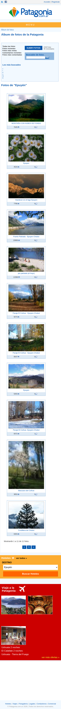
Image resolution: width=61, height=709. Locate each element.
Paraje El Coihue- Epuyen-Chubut (26, 430)
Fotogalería (23, 704)
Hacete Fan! (6, 2)
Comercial (52, 704)
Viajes (15, 704)
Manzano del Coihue (26, 491)
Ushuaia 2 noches (10, 647)
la (3, 76)
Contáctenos (42, 704)
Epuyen (26, 163)
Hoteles (8, 704)
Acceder (47, 2)
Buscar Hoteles (30, 574)
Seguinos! (2, 2)
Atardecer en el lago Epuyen (26, 200)
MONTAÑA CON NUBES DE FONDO (26, 123)
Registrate (56, 2)
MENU (30, 25)
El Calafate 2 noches (12, 650)
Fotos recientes (8, 48)
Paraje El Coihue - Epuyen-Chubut (26, 313)
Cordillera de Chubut (26, 530)
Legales (32, 704)
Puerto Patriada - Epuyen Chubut (26, 237)
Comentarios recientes (11, 53)
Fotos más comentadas (12, 55)
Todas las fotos (8, 46)
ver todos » (21, 558)
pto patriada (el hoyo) (26, 273)
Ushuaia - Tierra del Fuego (15, 654)
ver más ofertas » (50, 657)
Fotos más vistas (9, 51)
